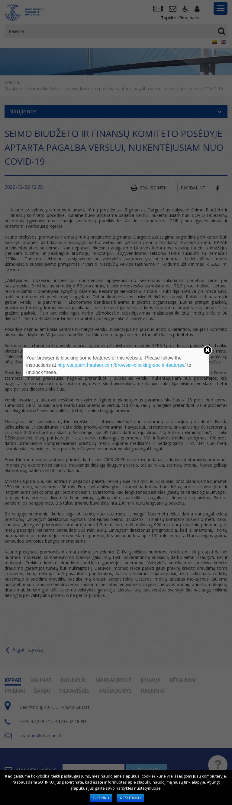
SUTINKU (101, 798)
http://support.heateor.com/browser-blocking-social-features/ (121, 365)
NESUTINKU (130, 798)
